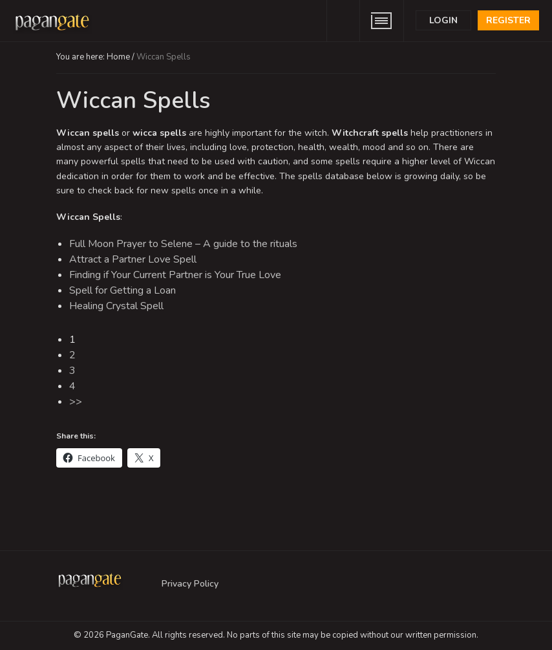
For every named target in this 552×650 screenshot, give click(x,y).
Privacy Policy (190, 584)
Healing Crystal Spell (116, 306)
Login (443, 20)
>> (75, 402)
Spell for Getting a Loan (122, 290)
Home (118, 57)
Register (508, 20)
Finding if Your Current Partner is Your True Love (175, 275)
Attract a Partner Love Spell (132, 259)
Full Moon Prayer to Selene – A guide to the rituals (183, 244)
